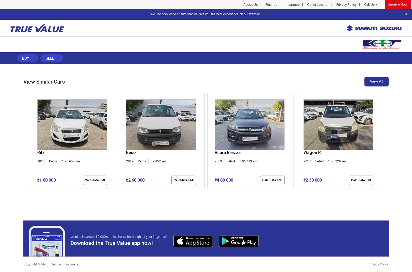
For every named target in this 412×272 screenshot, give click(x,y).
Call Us (369, 5)
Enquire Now (398, 4)
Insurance (292, 5)
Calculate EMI (95, 180)
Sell (50, 58)
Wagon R (312, 152)
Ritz (41, 152)
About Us (250, 5)
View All (376, 81)
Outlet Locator (318, 5)
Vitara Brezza (228, 152)
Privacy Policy (346, 5)
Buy (25, 58)
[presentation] (32, 141)
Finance (271, 5)
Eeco (131, 152)
